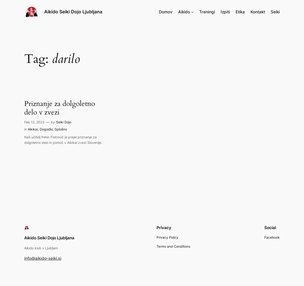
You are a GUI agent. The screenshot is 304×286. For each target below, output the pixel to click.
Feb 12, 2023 (34, 122)
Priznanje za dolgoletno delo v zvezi (59, 108)
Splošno (61, 129)
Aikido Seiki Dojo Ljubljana (73, 12)
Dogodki (46, 129)
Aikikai (33, 129)
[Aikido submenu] (192, 12)
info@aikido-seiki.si (42, 258)
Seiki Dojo (63, 122)
